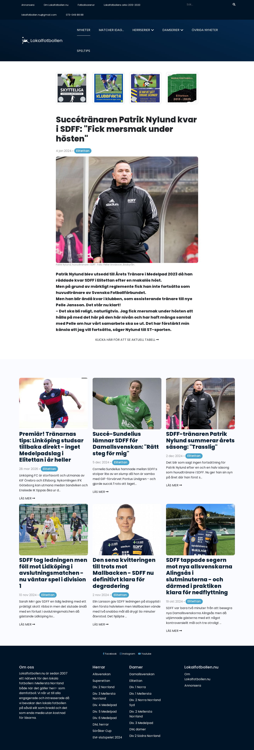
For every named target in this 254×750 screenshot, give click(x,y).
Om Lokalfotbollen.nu (56, 5)
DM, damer (137, 729)
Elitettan (82, 151)
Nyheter (83, 30)
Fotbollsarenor (86, 5)
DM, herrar (101, 724)
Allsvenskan (102, 674)
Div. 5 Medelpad (105, 711)
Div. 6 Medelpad (105, 718)
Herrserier (141, 30)
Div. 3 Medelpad (141, 723)
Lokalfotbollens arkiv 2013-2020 (122, 5)
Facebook (110, 653)
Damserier (170, 30)
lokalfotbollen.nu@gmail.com (39, 14)
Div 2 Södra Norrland (144, 736)
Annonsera (27, 5)
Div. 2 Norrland (103, 687)
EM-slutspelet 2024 (107, 737)
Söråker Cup (102, 731)
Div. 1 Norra (137, 687)
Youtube (144, 653)
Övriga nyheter (205, 30)
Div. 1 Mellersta (140, 693)
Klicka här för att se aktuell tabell (127, 340)
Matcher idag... (111, 30)
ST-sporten (158, 329)
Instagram (127, 653)
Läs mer (27, 498)
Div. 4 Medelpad (105, 705)
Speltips (83, 51)
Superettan (101, 680)
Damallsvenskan (141, 674)
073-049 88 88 (75, 14)
